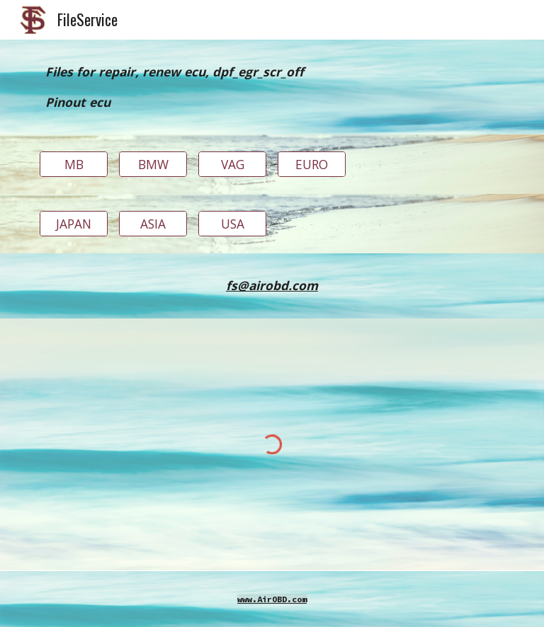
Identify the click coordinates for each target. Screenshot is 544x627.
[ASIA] (153, 224)
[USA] (232, 224)
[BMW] (153, 164)
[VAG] (232, 164)
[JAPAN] (73, 224)
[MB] (73, 164)
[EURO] (311, 164)
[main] (272, 87)
